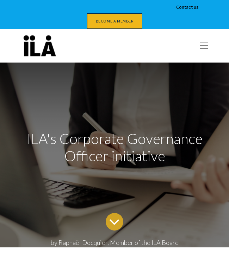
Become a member (115, 21)
